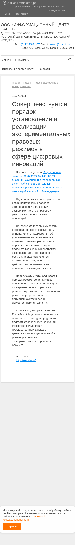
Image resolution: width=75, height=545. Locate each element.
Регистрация (21, 13)
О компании (22, 60)
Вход (7, 13)
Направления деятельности (17, 68)
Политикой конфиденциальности (24, 517)
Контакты (44, 68)
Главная (6, 60)
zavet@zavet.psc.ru (62, 44)
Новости (27, 83)
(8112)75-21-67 (30, 44)
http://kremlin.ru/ (26, 360)
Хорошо (12, 525)
